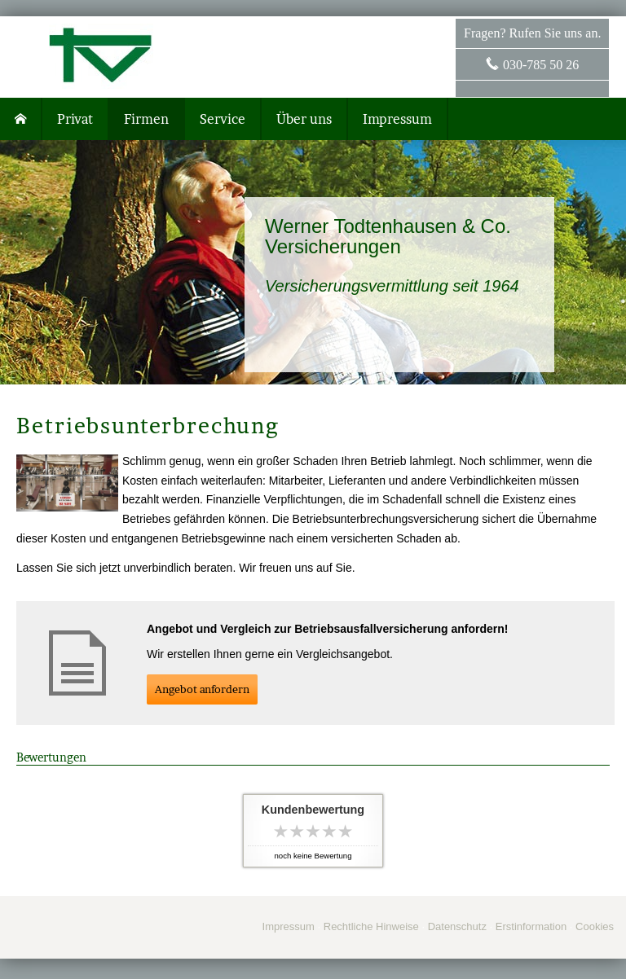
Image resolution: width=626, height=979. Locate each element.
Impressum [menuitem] (397, 119)
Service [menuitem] (222, 119)
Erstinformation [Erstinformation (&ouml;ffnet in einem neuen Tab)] (531, 926)
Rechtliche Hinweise (371, 926)
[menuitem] (21, 119)
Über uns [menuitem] (304, 119)
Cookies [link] (594, 926)
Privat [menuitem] (75, 119)
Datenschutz (457, 926)
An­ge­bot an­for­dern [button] (202, 689)
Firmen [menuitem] (146, 119)
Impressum (288, 926)
